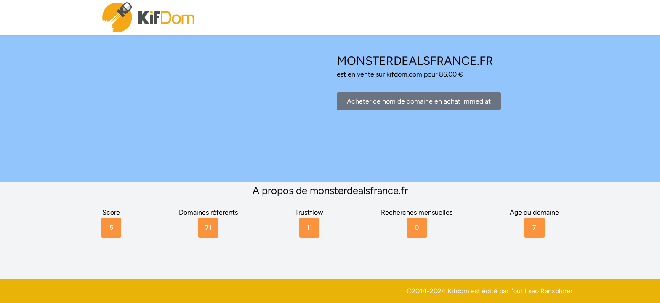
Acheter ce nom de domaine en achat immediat (419, 101)
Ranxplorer (556, 291)
